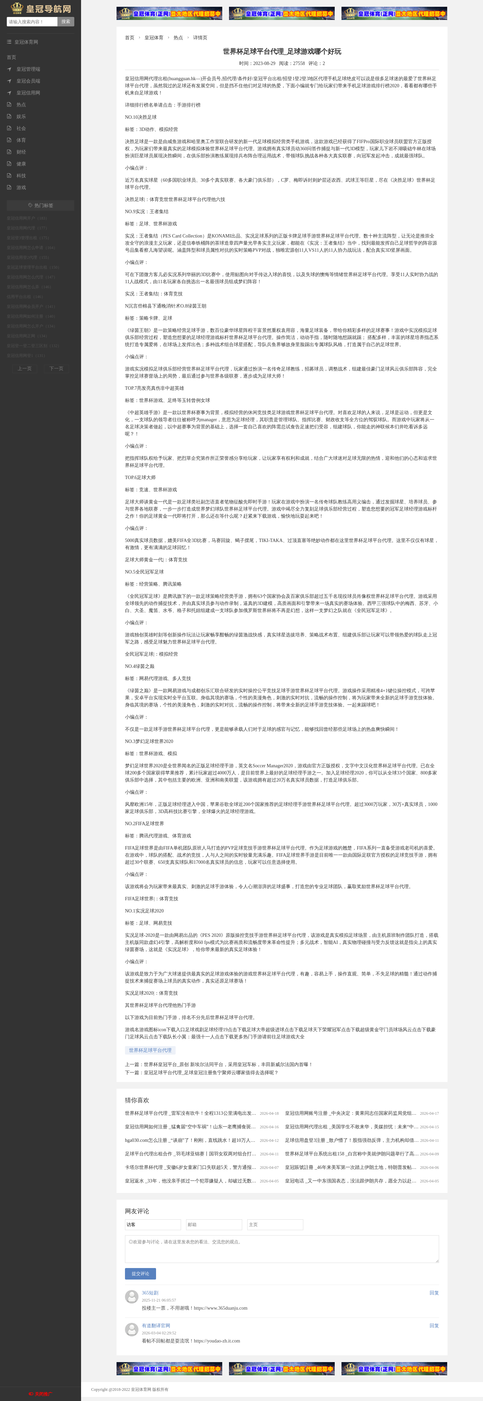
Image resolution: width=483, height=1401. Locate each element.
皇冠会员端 (23, 81)
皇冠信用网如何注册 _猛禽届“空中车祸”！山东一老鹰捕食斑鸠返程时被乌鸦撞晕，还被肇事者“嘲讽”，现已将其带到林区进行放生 (261, 1126)
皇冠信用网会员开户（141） (32, 306)
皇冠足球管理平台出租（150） (34, 267)
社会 (16, 128)
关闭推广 (43, 1394)
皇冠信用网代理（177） (28, 228)
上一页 (25, 368)
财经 (16, 152)
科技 (16, 175)
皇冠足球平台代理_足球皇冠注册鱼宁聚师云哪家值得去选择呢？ (211, 1072)
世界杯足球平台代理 (150, 1050)
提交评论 (140, 1277)
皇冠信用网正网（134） (28, 336)
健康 (16, 163)
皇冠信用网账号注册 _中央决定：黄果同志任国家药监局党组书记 (353, 1113)
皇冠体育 (154, 37)
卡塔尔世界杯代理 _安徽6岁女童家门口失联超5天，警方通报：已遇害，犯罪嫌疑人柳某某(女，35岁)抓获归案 (239, 1167)
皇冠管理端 (23, 69)
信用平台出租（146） (26, 296)
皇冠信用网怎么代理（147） (32, 277)
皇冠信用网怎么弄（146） (30, 287)
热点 (16, 104)
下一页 (56, 368)
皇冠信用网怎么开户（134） (32, 326)
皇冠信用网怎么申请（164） (32, 247)
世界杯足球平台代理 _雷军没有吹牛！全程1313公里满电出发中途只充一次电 (205, 1113)
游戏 (16, 187)
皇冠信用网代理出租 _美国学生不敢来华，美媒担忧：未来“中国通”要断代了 (364, 1126)
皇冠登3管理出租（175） (29, 237)
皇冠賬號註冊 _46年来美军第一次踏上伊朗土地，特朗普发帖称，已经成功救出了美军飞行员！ (384, 1167)
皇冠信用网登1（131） (27, 355)
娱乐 (16, 116)
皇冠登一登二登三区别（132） (34, 345)
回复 (434, 1297)
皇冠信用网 (23, 92)
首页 (11, 57)
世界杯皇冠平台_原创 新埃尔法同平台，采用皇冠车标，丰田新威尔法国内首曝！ (228, 1064)
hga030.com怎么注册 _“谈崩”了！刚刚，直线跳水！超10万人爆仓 (192, 1140)
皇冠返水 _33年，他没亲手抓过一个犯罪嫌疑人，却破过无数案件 (193, 1180)
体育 (16, 140)
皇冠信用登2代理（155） (29, 257)
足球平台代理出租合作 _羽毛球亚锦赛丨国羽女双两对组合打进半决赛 (198, 1153)
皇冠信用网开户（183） (28, 218)
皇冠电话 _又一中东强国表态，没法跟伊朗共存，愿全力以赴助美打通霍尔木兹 (367, 1180)
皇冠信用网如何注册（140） (32, 316)
